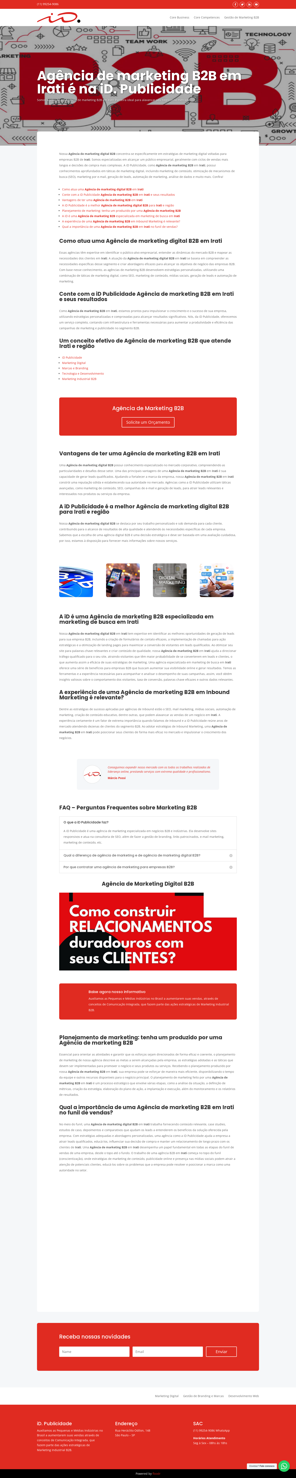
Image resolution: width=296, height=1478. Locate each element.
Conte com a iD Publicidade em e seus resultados (118, 195)
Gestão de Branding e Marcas (203, 1396)
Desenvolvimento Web (243, 1396)
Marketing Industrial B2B (79, 379)
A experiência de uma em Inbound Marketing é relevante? (121, 221)
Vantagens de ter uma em (102, 200)
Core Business (179, 17)
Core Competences (207, 17)
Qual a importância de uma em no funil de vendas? (120, 227)
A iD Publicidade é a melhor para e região (118, 205)
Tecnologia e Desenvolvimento (83, 373)
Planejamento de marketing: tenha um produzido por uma (121, 211)
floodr (157, 1474)
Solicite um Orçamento (148, 422)
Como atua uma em (102, 189)
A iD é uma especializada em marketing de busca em (121, 216)
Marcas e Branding (75, 368)
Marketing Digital (74, 363)
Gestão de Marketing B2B (241, 17)
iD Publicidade (72, 357)
